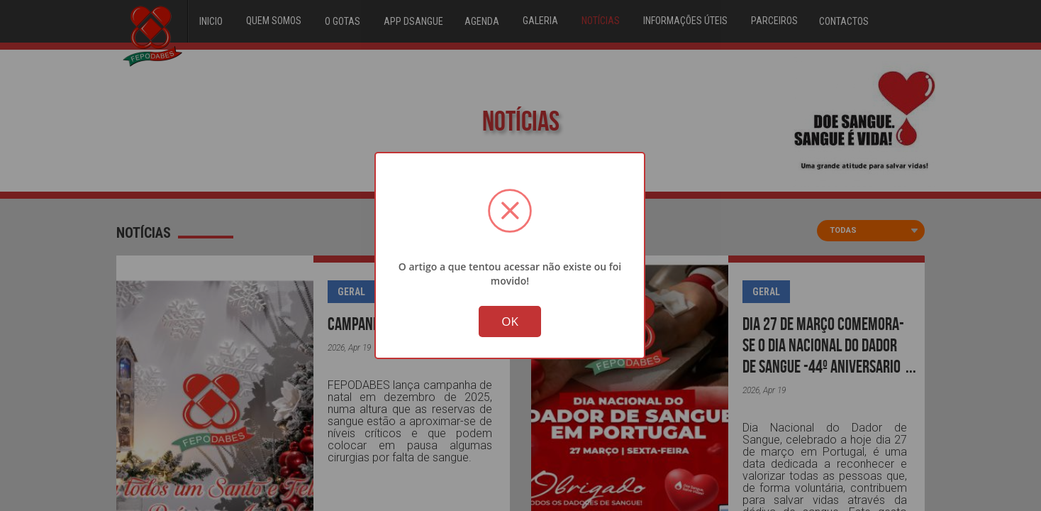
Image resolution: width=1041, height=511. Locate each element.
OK (509, 322)
